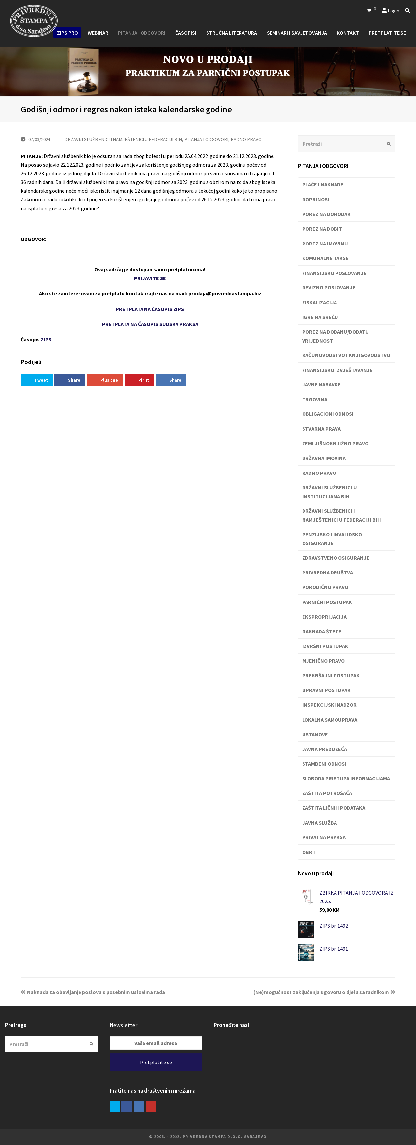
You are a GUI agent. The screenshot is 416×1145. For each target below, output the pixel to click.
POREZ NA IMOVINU (325, 243)
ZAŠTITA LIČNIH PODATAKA (333, 807)
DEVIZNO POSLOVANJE (329, 287)
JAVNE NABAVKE (321, 384)
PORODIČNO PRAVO (325, 587)
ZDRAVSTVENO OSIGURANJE (335, 557)
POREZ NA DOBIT (322, 228)
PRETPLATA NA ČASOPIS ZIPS (150, 309)
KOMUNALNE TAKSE (325, 258)
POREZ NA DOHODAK (326, 214)
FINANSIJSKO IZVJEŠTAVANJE (337, 370)
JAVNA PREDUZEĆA (324, 749)
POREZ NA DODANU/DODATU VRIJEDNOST (335, 336)
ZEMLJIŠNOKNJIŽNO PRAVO (335, 443)
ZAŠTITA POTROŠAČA (327, 793)
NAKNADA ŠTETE (321, 631)
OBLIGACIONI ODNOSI (328, 413)
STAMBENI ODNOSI (324, 763)
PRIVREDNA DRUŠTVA (327, 572)
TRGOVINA (314, 399)
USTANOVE (315, 734)
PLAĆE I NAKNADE (322, 184)
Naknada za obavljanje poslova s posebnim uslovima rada (93, 992)
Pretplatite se (156, 1062)
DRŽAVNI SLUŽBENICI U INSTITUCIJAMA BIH (329, 491)
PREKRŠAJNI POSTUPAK (331, 675)
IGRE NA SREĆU (320, 317)
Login (393, 10)
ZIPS (46, 339)
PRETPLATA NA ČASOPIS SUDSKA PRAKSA (150, 324)
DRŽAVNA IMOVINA (324, 458)
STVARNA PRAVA (321, 428)
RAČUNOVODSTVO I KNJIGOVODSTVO (346, 355)
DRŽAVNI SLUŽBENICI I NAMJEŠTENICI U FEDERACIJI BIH (123, 139)
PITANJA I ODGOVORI (206, 139)
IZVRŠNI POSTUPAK (325, 646)
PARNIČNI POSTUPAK (327, 602)
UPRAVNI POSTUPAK (326, 690)
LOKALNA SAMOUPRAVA (329, 719)
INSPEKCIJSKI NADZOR (329, 705)
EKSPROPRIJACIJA (324, 616)
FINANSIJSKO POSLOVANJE (334, 273)
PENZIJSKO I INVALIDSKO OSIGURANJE (332, 538)
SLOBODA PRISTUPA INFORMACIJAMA (346, 778)
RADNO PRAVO (246, 139)
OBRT (309, 852)
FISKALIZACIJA (319, 302)
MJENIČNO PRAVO (323, 660)
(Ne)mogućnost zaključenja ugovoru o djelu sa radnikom (324, 992)
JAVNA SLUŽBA (319, 822)
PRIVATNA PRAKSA (324, 837)
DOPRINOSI (315, 199)
